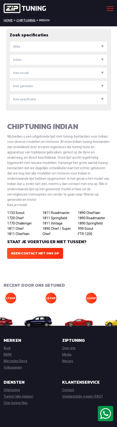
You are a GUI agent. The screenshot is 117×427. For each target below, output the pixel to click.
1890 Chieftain (89, 213)
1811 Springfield (54, 218)
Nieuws (67, 361)
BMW (8, 354)
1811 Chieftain (18, 234)
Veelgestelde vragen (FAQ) (82, 396)
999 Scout (85, 228)
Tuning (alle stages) (18, 396)
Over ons (69, 348)
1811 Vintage (52, 223)
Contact (68, 390)
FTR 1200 (85, 234)
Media (66, 354)
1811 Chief (15, 228)
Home (8, 20)
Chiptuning (25, 20)
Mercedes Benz (15, 361)
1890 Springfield (90, 223)
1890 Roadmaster (91, 218)
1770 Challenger (19, 223)
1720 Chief (15, 218)
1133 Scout (15, 213)
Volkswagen (13, 367)
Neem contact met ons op (35, 253)
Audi (7, 348)
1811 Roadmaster (56, 213)
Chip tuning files (16, 403)
